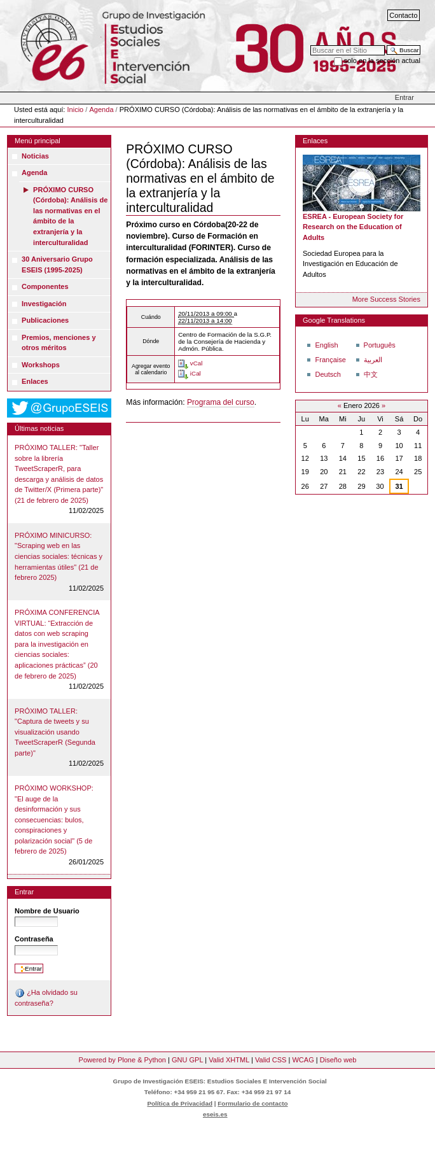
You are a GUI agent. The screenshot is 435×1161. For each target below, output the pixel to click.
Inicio (75, 109)
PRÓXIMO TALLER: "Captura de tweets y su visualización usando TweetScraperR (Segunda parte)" (55, 732)
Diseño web (338, 1060)
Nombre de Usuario (47, 911)
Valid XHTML (229, 1060)
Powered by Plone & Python (122, 1060)
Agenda (101, 109)
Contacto (403, 15)
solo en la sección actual (382, 60)
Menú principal (37, 140)
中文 (371, 374)
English (326, 345)
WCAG (303, 1060)
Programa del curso (220, 402)
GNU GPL (187, 1060)
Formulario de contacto (252, 1103)
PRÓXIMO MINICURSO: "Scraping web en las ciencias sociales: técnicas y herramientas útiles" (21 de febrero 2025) (58, 556)
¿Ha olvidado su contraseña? (46, 997)
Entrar (404, 97)
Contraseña (34, 939)
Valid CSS (270, 1060)
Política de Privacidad (179, 1103)
